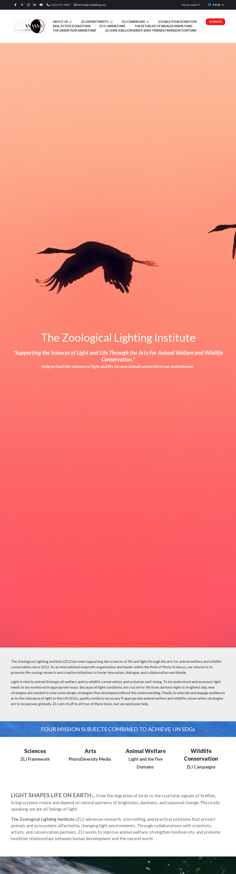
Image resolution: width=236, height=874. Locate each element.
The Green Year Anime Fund (74, 30)
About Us (60, 21)
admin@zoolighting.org (90, 4)
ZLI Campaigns (133, 21)
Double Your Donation (177, 21)
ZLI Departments (95, 21)
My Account (191, 4)
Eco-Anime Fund (112, 26)
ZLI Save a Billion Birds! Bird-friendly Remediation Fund (151, 30)
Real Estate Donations (72, 26)
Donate (215, 21)
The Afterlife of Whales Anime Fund (164, 26)
